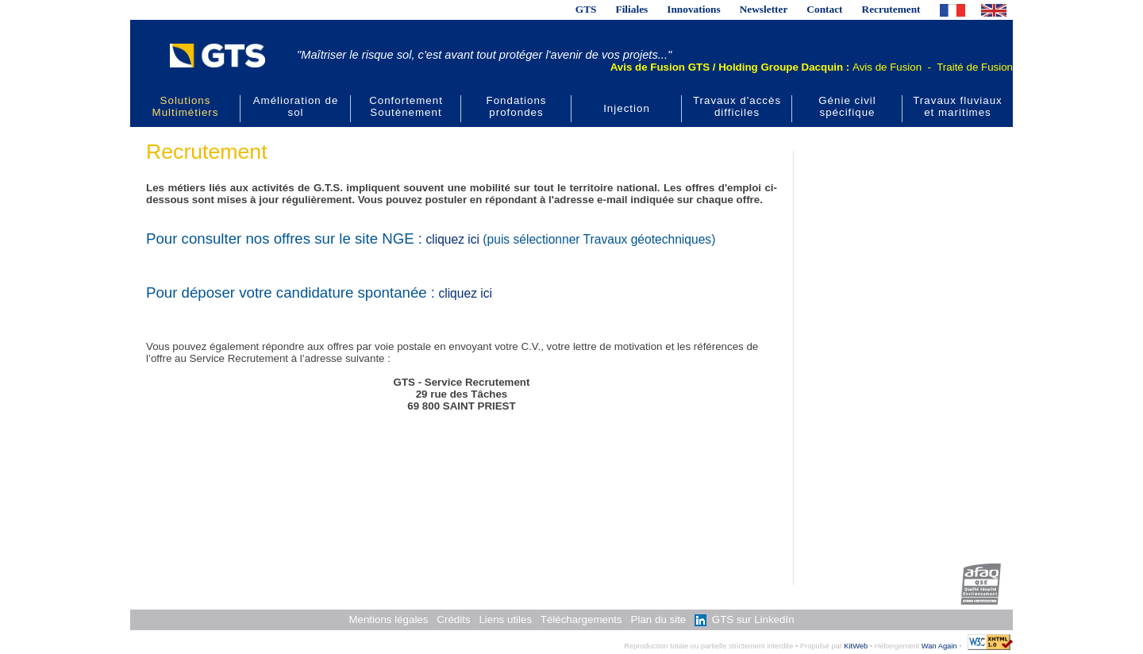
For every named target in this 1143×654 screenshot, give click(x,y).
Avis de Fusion (887, 67)
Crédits (453, 619)
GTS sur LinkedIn (744, 619)
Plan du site (659, 619)
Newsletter (764, 9)
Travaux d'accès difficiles (737, 106)
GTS (586, 9)
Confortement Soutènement (406, 106)
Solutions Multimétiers (185, 106)
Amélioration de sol (296, 106)
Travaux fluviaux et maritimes (958, 106)
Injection (626, 108)
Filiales (632, 9)
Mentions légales (388, 619)
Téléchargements (581, 619)
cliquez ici (452, 239)
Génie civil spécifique (847, 106)
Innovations (693, 9)
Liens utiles (505, 619)
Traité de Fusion (975, 67)
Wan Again (939, 646)
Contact (824, 9)
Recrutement (891, 9)
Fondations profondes (517, 106)
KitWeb (856, 646)
